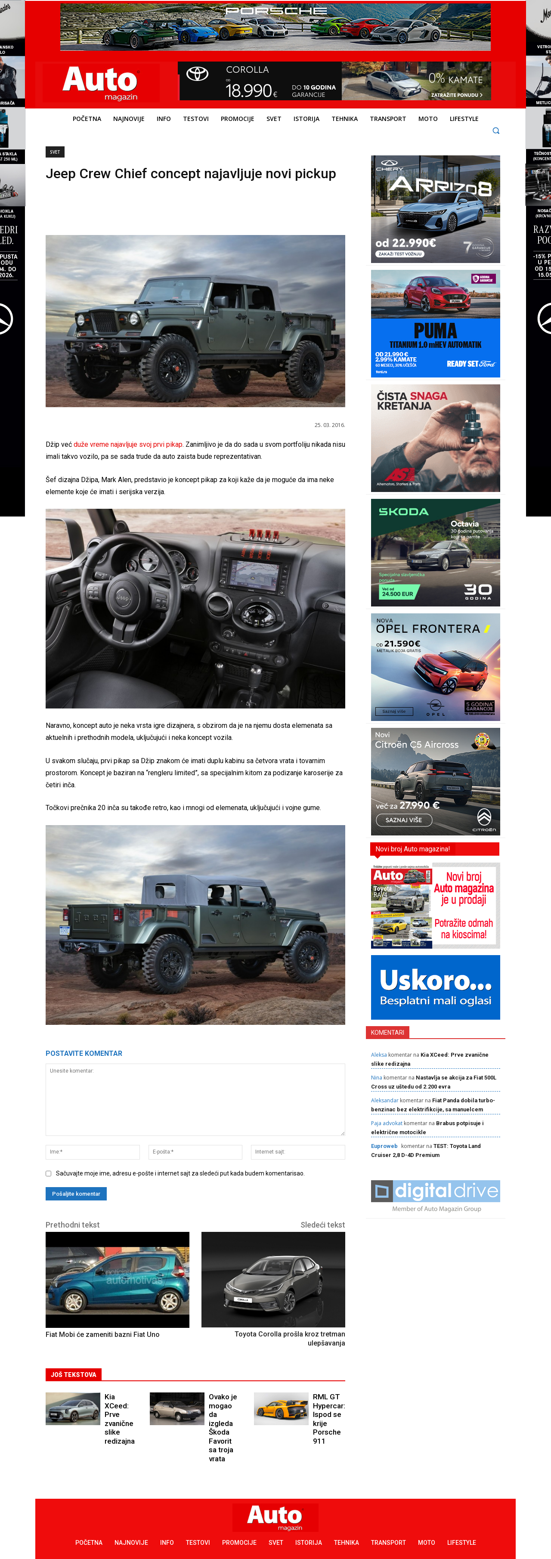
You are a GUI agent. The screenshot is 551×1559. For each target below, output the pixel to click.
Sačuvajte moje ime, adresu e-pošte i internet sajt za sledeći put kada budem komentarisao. (180, 1173)
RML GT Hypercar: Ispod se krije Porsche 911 (327, 1413)
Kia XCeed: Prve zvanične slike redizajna (120, 1410)
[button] (496, 130)
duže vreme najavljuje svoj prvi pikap (128, 444)
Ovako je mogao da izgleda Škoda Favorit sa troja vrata (223, 1413)
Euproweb (384, 1146)
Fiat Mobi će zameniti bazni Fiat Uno (103, 1334)
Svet (55, 152)
